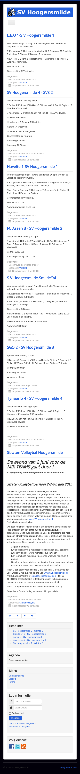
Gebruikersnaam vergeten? (22, 723)
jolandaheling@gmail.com (43, 576)
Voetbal (23, 82)
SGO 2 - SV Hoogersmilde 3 (30, 347)
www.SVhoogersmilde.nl (56, 573)
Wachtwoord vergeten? (20, 726)
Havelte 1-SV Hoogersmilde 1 (32, 166)
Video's (12, 679)
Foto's (12, 682)
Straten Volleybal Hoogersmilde (35, 452)
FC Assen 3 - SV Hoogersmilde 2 (34, 228)
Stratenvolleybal (27, 602)
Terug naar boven (68, 767)
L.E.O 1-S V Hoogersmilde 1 (30, 35)
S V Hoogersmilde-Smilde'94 (31, 277)
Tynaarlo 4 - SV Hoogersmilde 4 (34, 398)
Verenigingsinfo (16, 675)
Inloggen (15, 718)
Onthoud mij (17, 713)
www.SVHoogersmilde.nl (40, 519)
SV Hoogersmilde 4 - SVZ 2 (30, 92)
